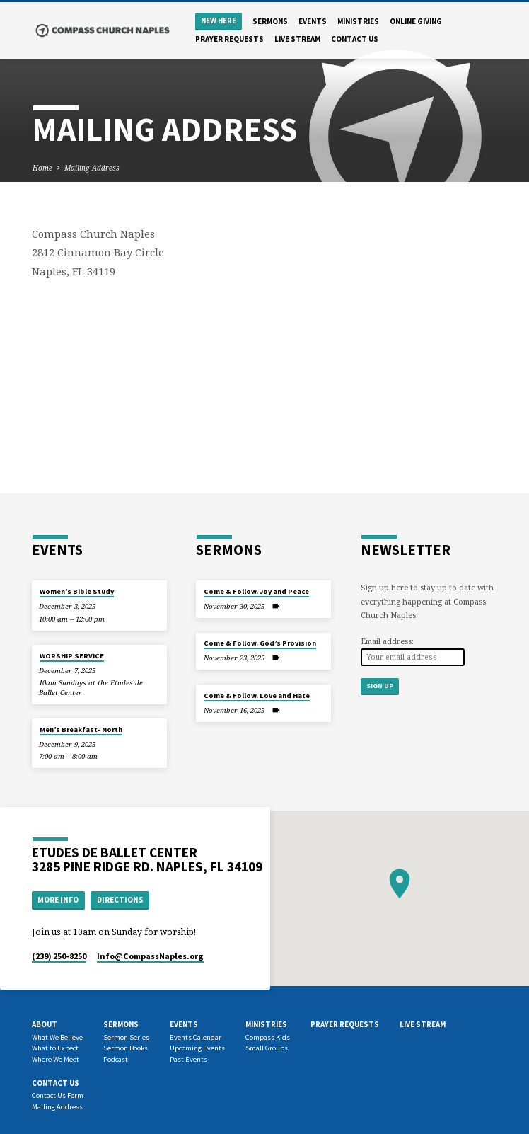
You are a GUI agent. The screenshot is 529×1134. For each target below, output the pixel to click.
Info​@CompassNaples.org (150, 956)
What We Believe (57, 1037)
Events (312, 21)
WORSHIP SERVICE (72, 655)
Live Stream (297, 39)
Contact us (354, 39)
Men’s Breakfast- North (81, 729)
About (44, 1024)
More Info (58, 900)
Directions (120, 900)
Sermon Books (125, 1048)
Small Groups (266, 1048)
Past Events (188, 1059)
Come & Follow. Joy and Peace (256, 591)
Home (42, 168)
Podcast (115, 1059)
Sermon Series (126, 1037)
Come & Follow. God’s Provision (260, 643)
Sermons (270, 21)
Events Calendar (195, 1037)
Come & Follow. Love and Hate (257, 695)
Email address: (387, 641)
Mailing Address (92, 168)
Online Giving (416, 21)
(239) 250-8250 (59, 956)
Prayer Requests (229, 39)
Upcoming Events (197, 1048)
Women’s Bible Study (77, 591)
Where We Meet (55, 1059)
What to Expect (55, 1048)
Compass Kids (267, 1037)
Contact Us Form (57, 1095)
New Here (218, 20)
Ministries (358, 21)
